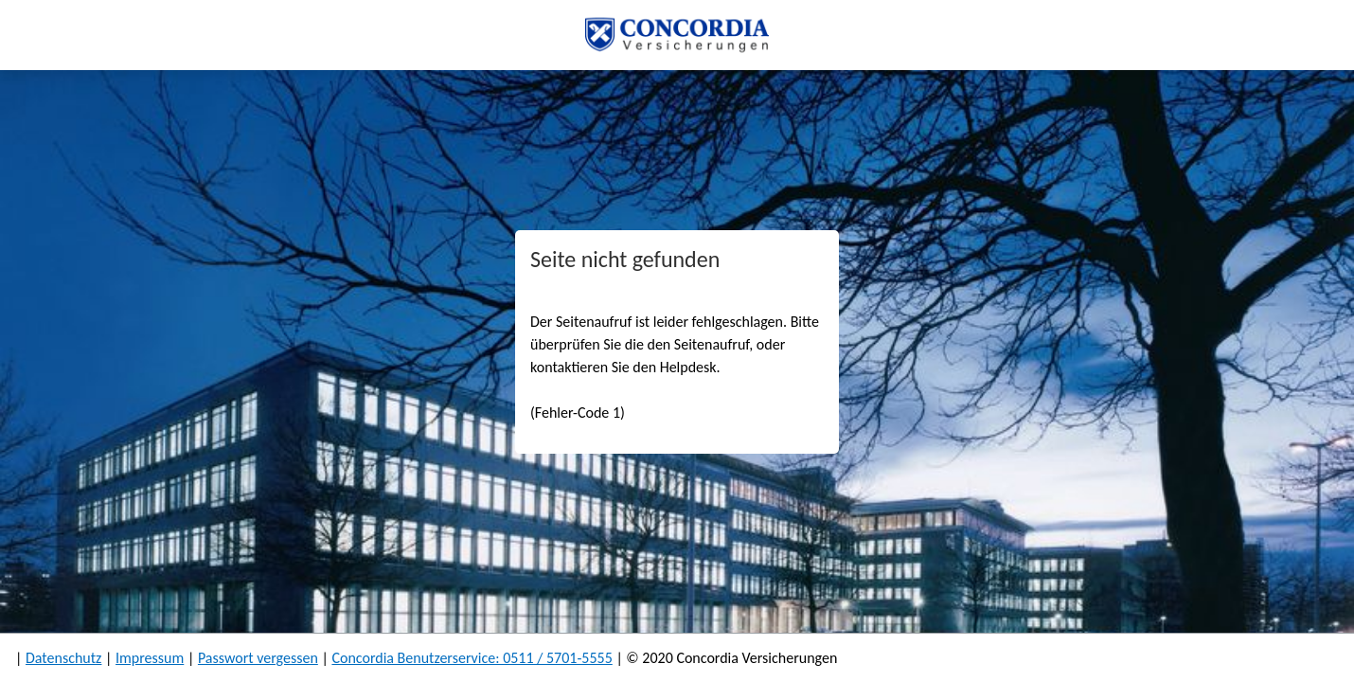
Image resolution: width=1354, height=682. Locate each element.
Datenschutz (63, 658)
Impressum (150, 658)
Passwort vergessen (258, 658)
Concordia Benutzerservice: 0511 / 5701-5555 (471, 658)
